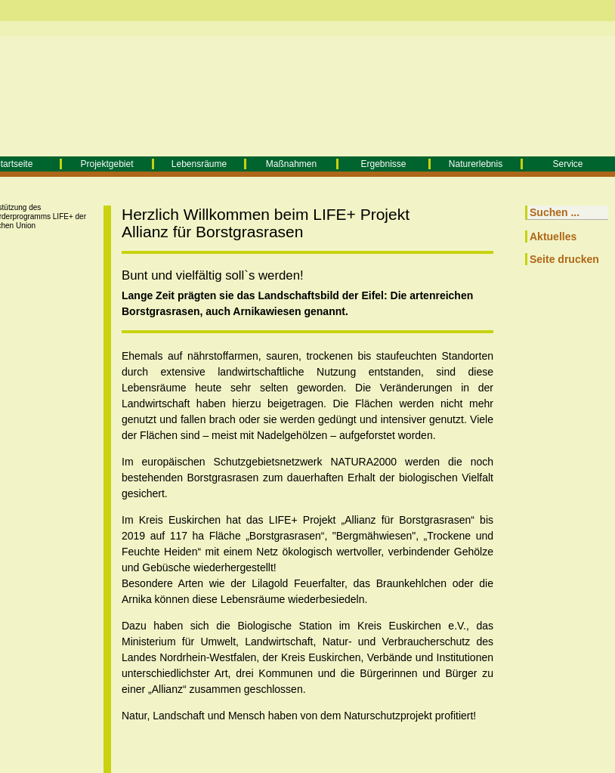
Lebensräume (199, 164)
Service (567, 164)
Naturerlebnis (475, 164)
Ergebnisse (383, 164)
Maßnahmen (291, 164)
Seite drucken (564, 259)
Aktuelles (553, 236)
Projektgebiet (106, 164)
